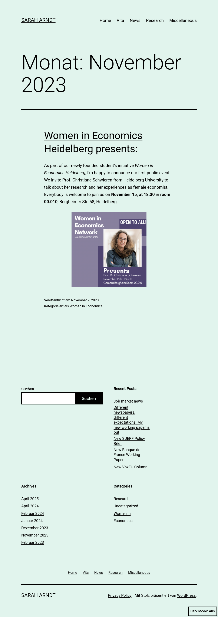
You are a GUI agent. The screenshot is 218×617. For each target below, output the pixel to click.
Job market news (128, 401)
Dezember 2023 (34, 528)
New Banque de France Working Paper (127, 454)
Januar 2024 (32, 520)
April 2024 (30, 506)
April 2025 (30, 498)
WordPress (186, 595)
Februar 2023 (32, 542)
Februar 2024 (32, 513)
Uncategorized (126, 506)
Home (105, 20)
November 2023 (35, 535)
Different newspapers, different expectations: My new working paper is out (132, 419)
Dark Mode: (202, 611)
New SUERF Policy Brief (129, 441)
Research (155, 20)
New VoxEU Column (131, 467)
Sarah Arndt (38, 20)
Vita (120, 20)
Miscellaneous (183, 20)
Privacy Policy (120, 595)
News (135, 20)
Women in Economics (86, 306)
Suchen (27, 389)
